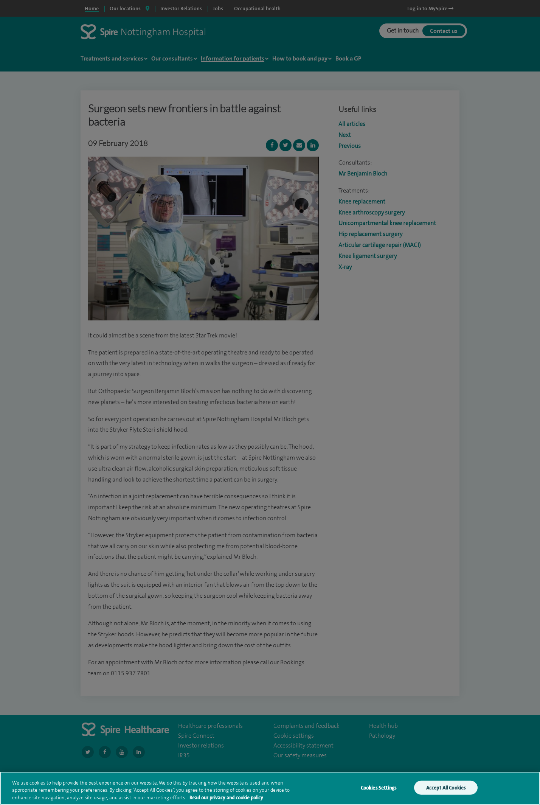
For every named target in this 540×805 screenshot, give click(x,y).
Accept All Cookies (446, 792)
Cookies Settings (378, 792)
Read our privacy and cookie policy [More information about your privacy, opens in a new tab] (226, 802)
